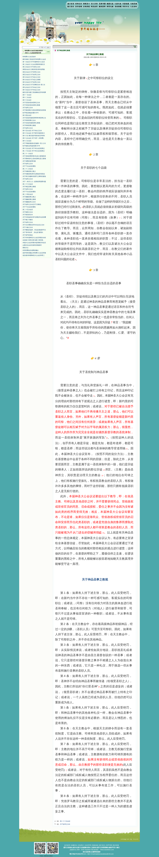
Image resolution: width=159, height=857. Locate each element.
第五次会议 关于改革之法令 (31, 74)
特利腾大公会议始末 (29, 56)
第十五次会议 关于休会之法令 (32, 130)
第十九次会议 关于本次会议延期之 (34, 148)
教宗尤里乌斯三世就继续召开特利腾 (34, 92)
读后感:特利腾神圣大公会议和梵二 (34, 255)
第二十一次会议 (28, 153)
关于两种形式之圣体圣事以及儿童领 (34, 158)
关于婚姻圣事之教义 (29, 197)
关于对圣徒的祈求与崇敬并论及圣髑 (34, 217)
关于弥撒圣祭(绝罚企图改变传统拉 (34, 174)
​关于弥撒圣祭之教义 (29, 171)
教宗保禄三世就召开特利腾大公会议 (34, 59)
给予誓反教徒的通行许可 (31, 113)
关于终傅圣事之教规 (29, 125)
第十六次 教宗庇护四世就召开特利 (34, 135)
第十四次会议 (27, 115)
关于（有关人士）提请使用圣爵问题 (34, 181)
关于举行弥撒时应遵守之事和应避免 (34, 176)
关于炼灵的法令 (28, 214)
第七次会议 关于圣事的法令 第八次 (34, 84)
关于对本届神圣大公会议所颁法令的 (34, 237)
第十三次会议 (27, 100)
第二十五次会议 (28, 209)
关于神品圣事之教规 (29, 186)
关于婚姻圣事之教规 (29, 199)
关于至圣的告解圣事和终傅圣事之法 (34, 118)
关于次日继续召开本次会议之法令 (33, 225)
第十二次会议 (27, 97)
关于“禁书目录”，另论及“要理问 (33, 232)
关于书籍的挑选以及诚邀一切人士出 (34, 143)
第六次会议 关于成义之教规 (31, 79)
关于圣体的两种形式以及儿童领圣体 (34, 156)
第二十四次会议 (28, 194)
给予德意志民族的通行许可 (31, 146)
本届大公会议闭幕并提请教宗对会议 (34, 242)
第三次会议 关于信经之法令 (31, 67)
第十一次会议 (27, 95)
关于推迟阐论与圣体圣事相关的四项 (34, 110)
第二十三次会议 (28, 184)
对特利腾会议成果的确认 (31, 250)
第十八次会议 (27, 141)
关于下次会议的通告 (29, 166)
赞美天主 (25, 248)
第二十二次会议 (28, 169)
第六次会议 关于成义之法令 (31, 77)
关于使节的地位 (28, 235)
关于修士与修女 (28, 220)
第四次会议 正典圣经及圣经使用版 (34, 69)
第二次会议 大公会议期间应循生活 (34, 64)
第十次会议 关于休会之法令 (31, 90)
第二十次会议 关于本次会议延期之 (34, 151)
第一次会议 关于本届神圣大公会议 (34, 62)
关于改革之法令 (28, 107)
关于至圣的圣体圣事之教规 (31, 105)
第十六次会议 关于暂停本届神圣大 (34, 133)
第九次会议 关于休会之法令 (31, 87)
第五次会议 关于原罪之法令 (31, 72)
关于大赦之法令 (28, 227)
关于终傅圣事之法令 (29, 120)
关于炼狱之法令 (28, 212)
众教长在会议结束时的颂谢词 (32, 245)
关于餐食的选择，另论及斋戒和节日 (34, 230)
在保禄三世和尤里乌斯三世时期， (33, 240)
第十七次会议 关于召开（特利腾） (34, 138)
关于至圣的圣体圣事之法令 (31, 102)
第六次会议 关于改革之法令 (31, 82)
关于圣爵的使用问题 (29, 161)
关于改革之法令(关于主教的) (32, 204)
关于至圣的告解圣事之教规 (31, 123)
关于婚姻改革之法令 (29, 202)
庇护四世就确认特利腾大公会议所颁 (34, 253)
